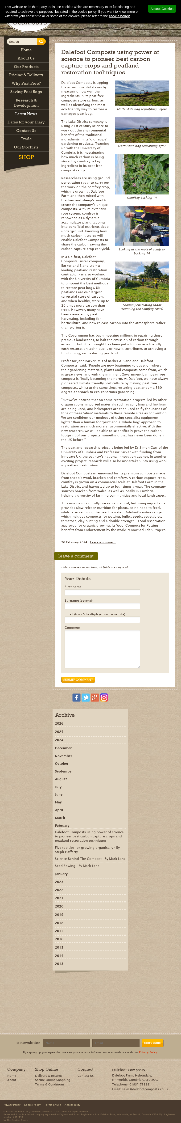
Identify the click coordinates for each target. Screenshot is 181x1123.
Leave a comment (103, 542)
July (58, 787)
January (61, 874)
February (62, 825)
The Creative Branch (17, 1120)
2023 (59, 882)
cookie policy (119, 16)
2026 (59, 723)
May (58, 802)
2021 (59, 898)
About (11, 1080)
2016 (59, 939)
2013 (59, 964)
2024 (59, 740)
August (61, 779)
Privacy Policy (148, 1052)
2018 (59, 923)
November (63, 756)
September (64, 771)
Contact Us (86, 1075)
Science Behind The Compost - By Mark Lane (90, 859)
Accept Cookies (162, 9)
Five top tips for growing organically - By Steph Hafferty (87, 850)
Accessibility (72, 1104)
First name (73, 587)
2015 (59, 947)
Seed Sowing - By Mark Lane (77, 866)
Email (95, 614)
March (60, 818)
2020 (59, 906)
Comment (72, 627)
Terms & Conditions (50, 1084)
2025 (59, 732)
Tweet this (91, 981)
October (61, 763)
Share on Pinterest (84, 981)
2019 (59, 914)
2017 (59, 931)
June (58, 794)
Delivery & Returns (48, 1075)
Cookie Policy (32, 1104)
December (63, 748)
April (59, 810)
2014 (59, 956)
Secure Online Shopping (52, 1080)
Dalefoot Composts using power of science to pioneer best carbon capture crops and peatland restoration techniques (89, 836)
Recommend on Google (77, 981)
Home (11, 1075)
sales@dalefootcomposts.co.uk (145, 1089)
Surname (79, 600)
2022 (59, 890)
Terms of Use (52, 1104)
